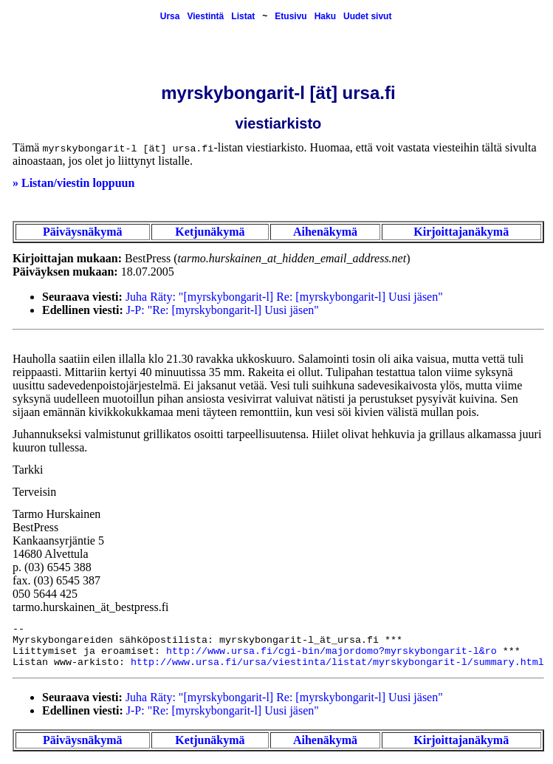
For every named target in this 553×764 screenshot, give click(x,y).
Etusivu (290, 16)
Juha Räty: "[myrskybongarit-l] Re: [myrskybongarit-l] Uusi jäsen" (284, 296)
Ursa (170, 16)
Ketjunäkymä (209, 231)
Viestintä (205, 16)
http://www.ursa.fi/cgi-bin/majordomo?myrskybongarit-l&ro (331, 651)
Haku (325, 16)
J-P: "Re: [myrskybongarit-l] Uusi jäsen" (222, 310)
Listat (243, 16)
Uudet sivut (367, 16)
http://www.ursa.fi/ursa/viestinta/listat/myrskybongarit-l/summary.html (337, 662)
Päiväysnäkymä (83, 231)
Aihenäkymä (325, 231)
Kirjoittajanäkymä (461, 231)
